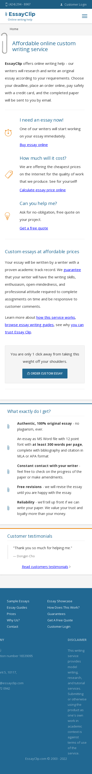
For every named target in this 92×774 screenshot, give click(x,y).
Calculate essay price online (43, 189)
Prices (11, 614)
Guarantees (56, 614)
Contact (12, 626)
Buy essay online (34, 144)
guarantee (72, 269)
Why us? (13, 620)
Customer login (73, 4)
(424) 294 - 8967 (18, 4)
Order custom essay (45, 373)
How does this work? (63, 607)
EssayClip (20, 16)
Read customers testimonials (45, 566)
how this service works (55, 317)
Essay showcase (59, 601)
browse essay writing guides (29, 324)
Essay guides (17, 607)
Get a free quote (34, 228)
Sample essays (18, 601)
